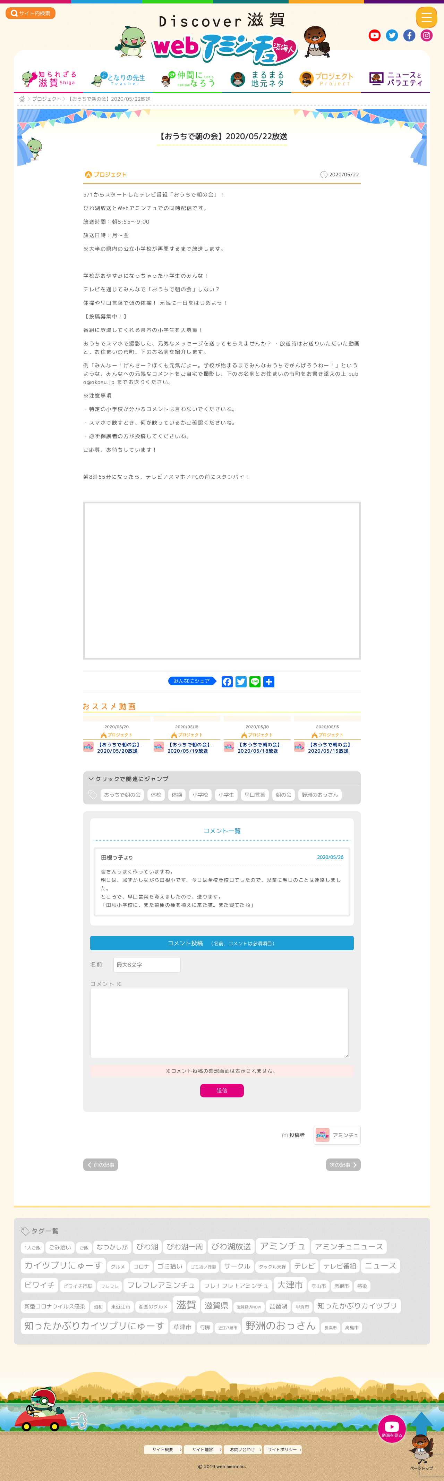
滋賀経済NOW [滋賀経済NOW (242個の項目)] (249, 1307)
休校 (156, 794)
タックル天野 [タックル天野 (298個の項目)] (272, 1267)
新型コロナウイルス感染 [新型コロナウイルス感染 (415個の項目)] (54, 1306)
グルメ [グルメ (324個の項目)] (118, 1266)
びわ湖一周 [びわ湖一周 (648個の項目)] (184, 1247)
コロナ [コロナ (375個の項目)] (141, 1266)
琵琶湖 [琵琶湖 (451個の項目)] (278, 1306)
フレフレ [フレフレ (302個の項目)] (110, 1286)
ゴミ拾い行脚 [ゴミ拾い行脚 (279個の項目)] (203, 1267)
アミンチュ (346, 1135)
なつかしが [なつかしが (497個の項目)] (112, 1247)
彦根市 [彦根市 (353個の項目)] (341, 1286)
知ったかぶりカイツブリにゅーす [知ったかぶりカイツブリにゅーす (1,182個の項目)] (94, 1325)
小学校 (200, 794)
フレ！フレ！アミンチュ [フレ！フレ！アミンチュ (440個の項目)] (236, 1286)
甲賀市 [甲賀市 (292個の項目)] (302, 1307)
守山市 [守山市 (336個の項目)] (318, 1286)
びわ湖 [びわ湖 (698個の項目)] (147, 1246)
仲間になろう (187, 79)
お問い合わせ (242, 1450)
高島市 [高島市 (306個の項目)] (352, 1327)
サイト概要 (162, 1450)
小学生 (226, 794)
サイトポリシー (282, 1450)
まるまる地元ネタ (257, 79)
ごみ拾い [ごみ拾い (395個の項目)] (60, 1247)
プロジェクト (326, 79)
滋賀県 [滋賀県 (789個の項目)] (217, 1305)
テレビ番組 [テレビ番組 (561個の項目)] (339, 1266)
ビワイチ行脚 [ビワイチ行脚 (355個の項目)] (77, 1286)
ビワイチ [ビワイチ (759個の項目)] (39, 1285)
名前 (96, 964)
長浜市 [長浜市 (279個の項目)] (330, 1328)
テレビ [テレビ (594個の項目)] (304, 1266)
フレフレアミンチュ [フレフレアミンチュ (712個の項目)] (161, 1285)
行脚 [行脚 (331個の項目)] (205, 1327)
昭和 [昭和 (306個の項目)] (98, 1307)
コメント (106, 984)
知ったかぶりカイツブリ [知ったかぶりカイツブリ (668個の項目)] (357, 1305)
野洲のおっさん (320, 794)
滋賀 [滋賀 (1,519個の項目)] (186, 1304)
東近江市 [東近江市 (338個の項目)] (120, 1306)
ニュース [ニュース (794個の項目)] (380, 1265)
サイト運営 (202, 1450)
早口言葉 (255, 794)
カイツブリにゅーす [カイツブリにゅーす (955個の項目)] (63, 1265)
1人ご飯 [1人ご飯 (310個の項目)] (32, 1248)
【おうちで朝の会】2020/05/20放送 (119, 748)
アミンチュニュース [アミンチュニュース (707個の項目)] (349, 1246)
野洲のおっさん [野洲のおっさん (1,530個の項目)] (281, 1325)
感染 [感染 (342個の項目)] (362, 1286)
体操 (177, 794)
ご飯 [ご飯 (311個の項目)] (83, 1248)
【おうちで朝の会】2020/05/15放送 (330, 748)
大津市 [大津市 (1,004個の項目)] (290, 1285)
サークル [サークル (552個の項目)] (237, 1266)
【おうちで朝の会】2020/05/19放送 (190, 748)
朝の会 (283, 794)
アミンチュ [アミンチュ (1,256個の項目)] (282, 1246)
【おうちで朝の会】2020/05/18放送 (260, 748)
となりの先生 (118, 79)
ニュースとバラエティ (395, 79)
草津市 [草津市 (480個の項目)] (182, 1327)
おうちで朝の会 (122, 794)
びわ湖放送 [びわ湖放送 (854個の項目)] (231, 1246)
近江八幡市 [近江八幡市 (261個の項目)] (227, 1328)
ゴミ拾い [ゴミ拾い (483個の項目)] (169, 1266)
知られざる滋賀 (49, 79)
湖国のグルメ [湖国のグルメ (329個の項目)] (153, 1306)
